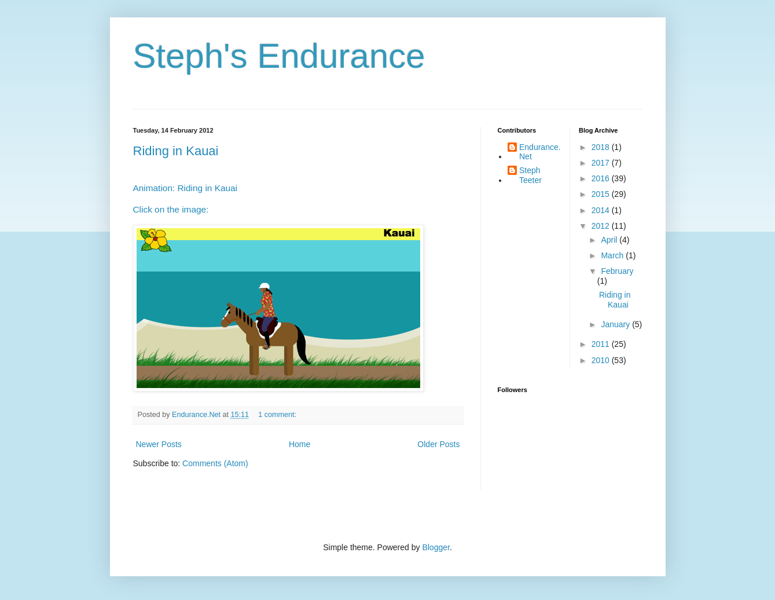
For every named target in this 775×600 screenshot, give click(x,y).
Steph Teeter (530, 175)
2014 (602, 210)
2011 (602, 344)
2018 (602, 147)
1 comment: (278, 415)
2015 (602, 194)
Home (299, 444)
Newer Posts (159, 444)
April (610, 239)
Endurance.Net (540, 152)
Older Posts (438, 444)
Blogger (435, 547)
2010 (602, 360)
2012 (602, 226)
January (616, 324)
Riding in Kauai (176, 151)
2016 (602, 178)
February (617, 271)
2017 (602, 162)
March (613, 255)
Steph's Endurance (279, 55)
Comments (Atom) (215, 463)
